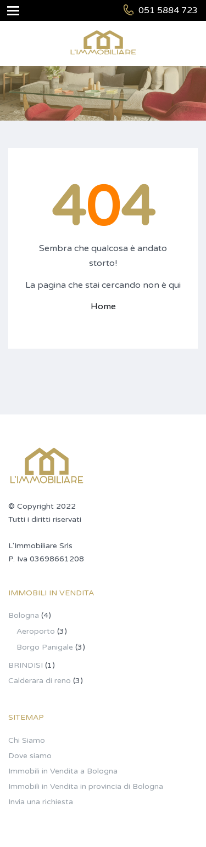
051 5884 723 (168, 10)
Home (103, 306)
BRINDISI (25, 665)
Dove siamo (30, 755)
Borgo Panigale (44, 647)
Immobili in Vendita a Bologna (63, 771)
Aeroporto (35, 631)
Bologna (23, 615)
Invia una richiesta (40, 801)
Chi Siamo (26, 740)
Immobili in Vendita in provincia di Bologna (85, 786)
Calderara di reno (39, 680)
